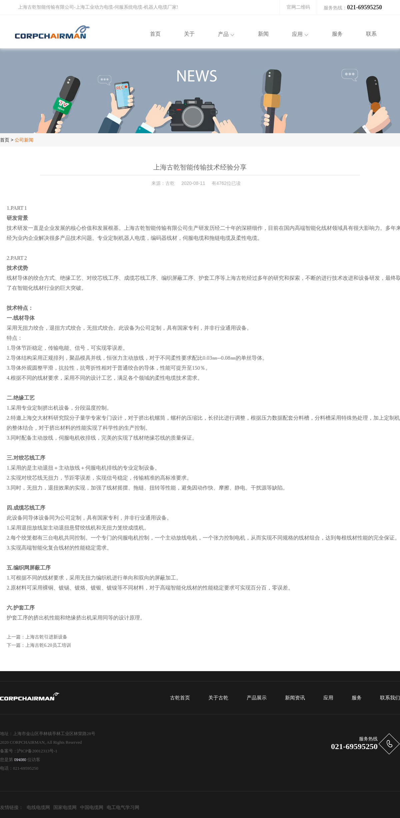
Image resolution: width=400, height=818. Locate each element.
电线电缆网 (38, 807)
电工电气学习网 (123, 807)
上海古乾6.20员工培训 (48, 645)
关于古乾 (218, 697)
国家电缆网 (65, 807)
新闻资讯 (295, 697)
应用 (328, 697)
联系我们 (390, 697)
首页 (4, 140)
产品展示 (257, 697)
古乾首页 (180, 697)
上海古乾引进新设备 (46, 636)
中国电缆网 (91, 807)
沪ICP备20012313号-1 (37, 750)
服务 (357, 697)
